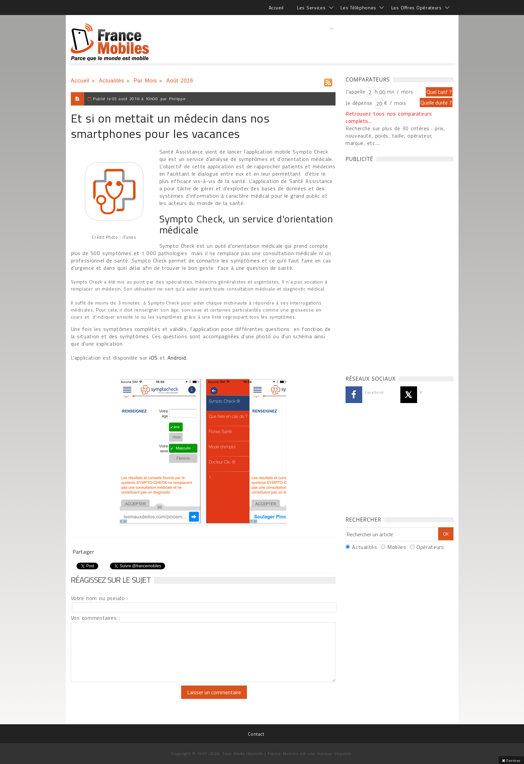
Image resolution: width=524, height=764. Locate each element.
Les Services (311, 7)
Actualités (111, 80)
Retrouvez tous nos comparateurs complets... (389, 117)
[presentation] (126, 699)
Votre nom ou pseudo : (99, 598)
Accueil (276, 7)
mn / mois (400, 91)
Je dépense (360, 103)
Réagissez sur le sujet (111, 580)
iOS (153, 358)
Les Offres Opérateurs (416, 7)
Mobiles (396, 547)
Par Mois (145, 80)
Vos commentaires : (95, 617)
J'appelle (356, 91)
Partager (83, 552)
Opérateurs (430, 547)
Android (176, 358)
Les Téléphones (358, 7)
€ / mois (395, 103)
